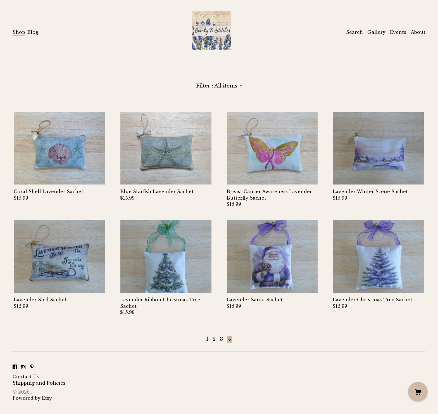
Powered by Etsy (32, 398)
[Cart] (418, 391)
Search (354, 32)
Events (398, 32)
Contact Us (26, 376)
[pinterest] (32, 367)
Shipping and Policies (39, 383)
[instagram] (23, 367)
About (418, 32)
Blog (32, 32)
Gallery (376, 32)
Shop (19, 32)
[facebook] (15, 367)
